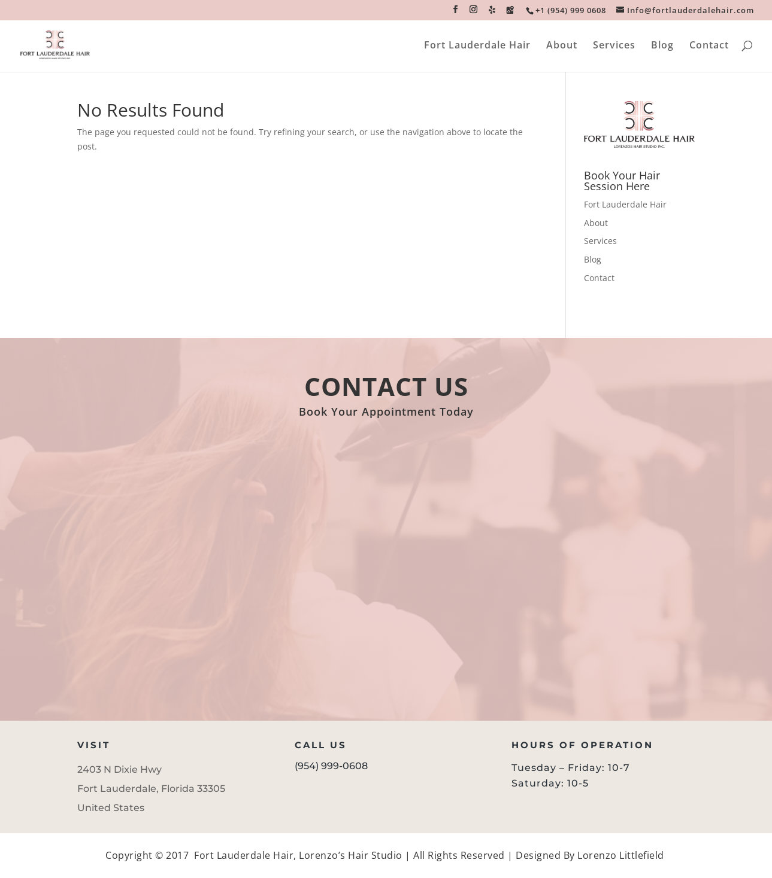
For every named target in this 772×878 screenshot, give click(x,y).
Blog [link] (662, 46)
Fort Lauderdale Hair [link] (477, 46)
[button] (456, 12)
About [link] (561, 46)
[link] (570, 10)
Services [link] (614, 46)
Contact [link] (709, 46)
